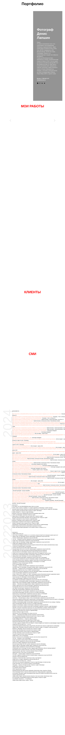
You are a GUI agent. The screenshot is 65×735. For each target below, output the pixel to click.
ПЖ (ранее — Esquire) (17, 554)
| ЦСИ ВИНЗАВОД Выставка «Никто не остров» (29, 494)
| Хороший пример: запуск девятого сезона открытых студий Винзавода (33, 512)
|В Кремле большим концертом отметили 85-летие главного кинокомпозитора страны (40, 533)
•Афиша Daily (15, 504)
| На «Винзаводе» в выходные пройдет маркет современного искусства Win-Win (35, 555)
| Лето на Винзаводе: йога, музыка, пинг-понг (27, 601)
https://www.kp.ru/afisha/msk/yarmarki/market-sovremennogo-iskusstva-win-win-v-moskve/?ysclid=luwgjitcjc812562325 (36, 444)
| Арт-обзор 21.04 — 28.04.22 (25, 649)
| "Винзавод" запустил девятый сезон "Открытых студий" (27, 511)
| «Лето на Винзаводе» (26, 626)
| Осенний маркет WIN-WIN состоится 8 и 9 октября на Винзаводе (30, 580)
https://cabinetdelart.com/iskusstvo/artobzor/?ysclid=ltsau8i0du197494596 (27, 487)
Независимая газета (17, 636)
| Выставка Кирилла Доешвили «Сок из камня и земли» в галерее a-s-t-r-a (30, 515)
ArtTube (14, 536)
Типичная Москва (16, 639)
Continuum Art (16, 534)
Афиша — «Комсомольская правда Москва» (22, 572)
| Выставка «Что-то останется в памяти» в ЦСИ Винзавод (27, 651)
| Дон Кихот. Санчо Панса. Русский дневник (34, 637)
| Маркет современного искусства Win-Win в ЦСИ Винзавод (27, 629)
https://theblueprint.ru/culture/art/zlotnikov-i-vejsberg (23, 451)
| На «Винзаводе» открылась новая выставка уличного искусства (33, 540)
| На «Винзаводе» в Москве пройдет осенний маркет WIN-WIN (32, 565)
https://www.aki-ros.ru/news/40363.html (20, 465)
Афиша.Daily (15, 544)
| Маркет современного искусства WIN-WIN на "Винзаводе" (28, 635)
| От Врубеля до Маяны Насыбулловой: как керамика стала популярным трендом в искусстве (35, 597)
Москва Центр (16, 582)
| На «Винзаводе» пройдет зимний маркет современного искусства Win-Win (34, 530)
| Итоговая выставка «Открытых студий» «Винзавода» (30, 498)
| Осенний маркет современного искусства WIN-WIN (33, 554)
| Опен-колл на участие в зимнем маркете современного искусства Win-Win (34, 537)
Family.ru (15, 589)
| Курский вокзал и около (20, 657)
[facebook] (40, 70)
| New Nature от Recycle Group (25, 654)
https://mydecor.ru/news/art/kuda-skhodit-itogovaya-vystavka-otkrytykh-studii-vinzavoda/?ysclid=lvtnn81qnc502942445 (36, 412)
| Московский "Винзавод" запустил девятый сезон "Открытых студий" (33, 505)
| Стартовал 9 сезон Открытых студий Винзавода (28, 510)
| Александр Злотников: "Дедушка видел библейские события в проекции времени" (38, 636)
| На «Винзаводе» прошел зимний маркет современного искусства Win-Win (34, 524)
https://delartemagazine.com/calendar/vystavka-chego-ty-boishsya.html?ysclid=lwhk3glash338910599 (33, 405)
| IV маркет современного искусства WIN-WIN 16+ (28, 647)
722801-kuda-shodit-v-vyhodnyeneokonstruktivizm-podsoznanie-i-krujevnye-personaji (29, 417)
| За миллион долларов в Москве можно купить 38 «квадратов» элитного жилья (34, 541)
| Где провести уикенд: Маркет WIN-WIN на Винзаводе (27, 628)
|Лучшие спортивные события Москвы (36, 603)
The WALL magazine (17, 584)
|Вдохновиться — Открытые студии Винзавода (27, 607)
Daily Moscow (15, 543)
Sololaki (14, 511)
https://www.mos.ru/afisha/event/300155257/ (21, 469)
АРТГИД (14, 621)
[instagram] (37, 70)
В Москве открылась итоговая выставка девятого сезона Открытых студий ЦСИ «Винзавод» (38, 497)
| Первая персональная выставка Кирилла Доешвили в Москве (28, 514)
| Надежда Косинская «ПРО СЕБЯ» (25, 531)
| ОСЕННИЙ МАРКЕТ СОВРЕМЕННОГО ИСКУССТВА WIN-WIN (34, 584)
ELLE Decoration (16, 545)
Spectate (14, 596)
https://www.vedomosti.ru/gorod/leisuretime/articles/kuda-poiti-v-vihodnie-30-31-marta (29, 445)
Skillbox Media (15, 522)
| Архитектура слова (20, 663)
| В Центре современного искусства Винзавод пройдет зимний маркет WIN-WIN (38, 527)
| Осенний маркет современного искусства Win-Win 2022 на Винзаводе (33, 568)
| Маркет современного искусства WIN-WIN (31, 642)
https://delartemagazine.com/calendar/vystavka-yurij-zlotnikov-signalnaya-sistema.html (30, 466)
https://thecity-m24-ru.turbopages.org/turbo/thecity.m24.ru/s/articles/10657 (27, 406)
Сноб (14, 547)
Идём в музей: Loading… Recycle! (26, 668)
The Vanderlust (16, 605)
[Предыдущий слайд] (10, 95)
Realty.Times (15, 541)
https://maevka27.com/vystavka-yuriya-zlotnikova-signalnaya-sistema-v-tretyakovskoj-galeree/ (31, 448)
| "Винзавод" (19, 508)
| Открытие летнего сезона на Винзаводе (24, 622)
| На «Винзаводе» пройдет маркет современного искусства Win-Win (32, 633)
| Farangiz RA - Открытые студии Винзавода (24, 500)
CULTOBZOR (15, 568)
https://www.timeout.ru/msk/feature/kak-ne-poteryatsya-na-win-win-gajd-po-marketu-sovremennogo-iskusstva (34, 427)
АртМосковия (15, 510)
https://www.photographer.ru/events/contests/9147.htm (23, 421)
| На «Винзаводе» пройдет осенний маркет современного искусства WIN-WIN (33, 563)
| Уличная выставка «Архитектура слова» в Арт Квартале (29, 646)
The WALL (15, 643)
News (14, 591)
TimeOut (14, 526)
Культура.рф (15, 575)
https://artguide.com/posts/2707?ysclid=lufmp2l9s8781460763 (25, 472)
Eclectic (14, 600)
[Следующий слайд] (54, 95)
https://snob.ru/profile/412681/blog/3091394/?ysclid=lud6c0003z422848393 (27, 473)
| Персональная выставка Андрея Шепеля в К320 (26, 536)
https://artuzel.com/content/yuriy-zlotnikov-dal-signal (23, 409)
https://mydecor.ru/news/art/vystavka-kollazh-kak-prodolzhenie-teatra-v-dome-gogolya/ (29, 419)
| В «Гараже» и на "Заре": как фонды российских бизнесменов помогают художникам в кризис (40, 562)
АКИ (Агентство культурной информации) (21, 650)
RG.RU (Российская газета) (18, 548)
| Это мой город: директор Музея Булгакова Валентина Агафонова (33, 538)
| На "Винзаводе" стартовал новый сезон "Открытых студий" (30, 504)
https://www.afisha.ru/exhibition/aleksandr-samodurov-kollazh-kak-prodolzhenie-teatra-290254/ (31, 455)
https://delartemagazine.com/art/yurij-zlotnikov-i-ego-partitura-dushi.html (27, 407)
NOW (14, 657)
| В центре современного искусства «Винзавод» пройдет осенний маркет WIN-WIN (32, 547)
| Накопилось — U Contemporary (25, 667)
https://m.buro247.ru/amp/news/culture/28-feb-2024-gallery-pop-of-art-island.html (28, 488)
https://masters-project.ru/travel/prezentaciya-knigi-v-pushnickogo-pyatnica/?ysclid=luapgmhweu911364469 (34, 480)
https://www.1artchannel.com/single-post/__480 (22, 426)
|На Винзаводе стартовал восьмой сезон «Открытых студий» (32, 604)
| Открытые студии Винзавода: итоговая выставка (40, 650)
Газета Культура (16, 565)
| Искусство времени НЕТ (22, 644)
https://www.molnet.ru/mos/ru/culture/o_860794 (22, 486)
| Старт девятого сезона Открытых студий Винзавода (26, 507)
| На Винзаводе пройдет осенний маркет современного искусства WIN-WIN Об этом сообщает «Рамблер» (38, 590)
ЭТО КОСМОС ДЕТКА (17, 579)
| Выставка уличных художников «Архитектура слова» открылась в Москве (35, 658)
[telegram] (44, 70)
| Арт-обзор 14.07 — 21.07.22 (25, 612)
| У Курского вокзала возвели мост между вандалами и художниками (37, 660)
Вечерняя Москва (16, 658)
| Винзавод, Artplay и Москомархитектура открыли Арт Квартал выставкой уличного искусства (37, 661)
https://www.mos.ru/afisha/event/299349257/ (21, 456)
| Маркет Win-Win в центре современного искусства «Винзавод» (32, 632)
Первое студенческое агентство (19, 573)
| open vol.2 (20, 522)
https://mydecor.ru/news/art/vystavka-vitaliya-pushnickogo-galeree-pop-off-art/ (28, 483)
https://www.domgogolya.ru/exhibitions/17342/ (22, 452)
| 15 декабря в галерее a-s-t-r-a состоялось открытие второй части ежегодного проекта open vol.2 (38, 523)
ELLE (14, 552)
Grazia (14, 628)
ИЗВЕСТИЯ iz (15, 559)
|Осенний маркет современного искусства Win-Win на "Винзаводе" (33, 545)
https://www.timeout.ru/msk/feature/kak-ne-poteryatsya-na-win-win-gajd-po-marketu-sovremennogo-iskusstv (34, 435)
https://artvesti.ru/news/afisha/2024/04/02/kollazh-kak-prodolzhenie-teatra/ (27, 453)
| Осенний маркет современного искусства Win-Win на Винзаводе (30, 589)
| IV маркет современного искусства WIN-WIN (26, 630)
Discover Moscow (16, 540)
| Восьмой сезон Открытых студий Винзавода (28, 598)
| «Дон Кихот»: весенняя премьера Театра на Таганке (31, 639)
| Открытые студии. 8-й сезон (22, 600)
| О (33, 586)
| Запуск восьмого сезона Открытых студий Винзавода (27, 619)
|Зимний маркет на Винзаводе (25, 534)
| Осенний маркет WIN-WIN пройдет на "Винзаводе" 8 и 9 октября (31, 549)
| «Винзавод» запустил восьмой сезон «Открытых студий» (29, 616)
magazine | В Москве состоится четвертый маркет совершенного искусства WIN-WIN (34, 643)
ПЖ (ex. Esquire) (16, 498)
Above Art (15, 630)
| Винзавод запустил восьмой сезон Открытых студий (30, 618)
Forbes (14, 496)
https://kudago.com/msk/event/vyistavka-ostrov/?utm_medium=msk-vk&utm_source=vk (30, 463)
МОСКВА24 (15, 549)
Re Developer (15, 661)
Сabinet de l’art (16, 612)
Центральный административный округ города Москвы (24, 587)
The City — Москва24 (17, 527)
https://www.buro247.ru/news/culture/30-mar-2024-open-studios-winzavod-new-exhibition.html (31, 459)
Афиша (14, 635)
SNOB (14, 500)
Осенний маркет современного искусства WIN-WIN (28, 577)
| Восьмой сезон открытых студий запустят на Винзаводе (47, 614)
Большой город (16, 497)
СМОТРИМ (15, 580)
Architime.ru (15, 646)
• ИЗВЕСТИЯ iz (15, 654)
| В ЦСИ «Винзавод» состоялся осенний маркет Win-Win (30, 544)
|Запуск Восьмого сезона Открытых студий (28, 605)
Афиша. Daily (15, 524)
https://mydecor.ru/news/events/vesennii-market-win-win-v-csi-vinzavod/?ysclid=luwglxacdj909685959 (32, 442)
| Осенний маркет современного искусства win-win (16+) (37, 573)
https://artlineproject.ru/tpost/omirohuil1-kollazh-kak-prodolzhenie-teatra (26, 420)
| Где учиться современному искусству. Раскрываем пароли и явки (30, 501)
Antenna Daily (16, 618)
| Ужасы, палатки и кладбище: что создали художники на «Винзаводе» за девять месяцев (33, 496)
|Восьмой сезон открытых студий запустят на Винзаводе (30, 610)
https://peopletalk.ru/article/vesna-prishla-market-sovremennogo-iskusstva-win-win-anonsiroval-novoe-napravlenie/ (35, 470)
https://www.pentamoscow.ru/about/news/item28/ (22, 458)
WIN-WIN (52, 586)
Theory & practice (16, 583)
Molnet (14, 514)
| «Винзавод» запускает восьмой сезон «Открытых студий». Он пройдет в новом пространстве (37, 615)
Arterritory (15, 644)
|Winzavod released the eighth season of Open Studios (29, 608)
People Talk (15, 577)
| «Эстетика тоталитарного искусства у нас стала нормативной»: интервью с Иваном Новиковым (36, 596)
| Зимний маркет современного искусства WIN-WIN (26, 526)
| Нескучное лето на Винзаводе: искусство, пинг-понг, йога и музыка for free (31, 625)
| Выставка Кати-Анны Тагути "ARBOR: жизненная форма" (27, 558)
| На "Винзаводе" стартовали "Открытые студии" (25, 503)
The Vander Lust (16, 494)
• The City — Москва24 (16, 626)
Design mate (15, 529)
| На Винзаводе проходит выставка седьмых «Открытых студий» (33, 665)
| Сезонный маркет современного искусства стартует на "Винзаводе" (33, 582)
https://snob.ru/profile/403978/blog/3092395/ (21, 434)
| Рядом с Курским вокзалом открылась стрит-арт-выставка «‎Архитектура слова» (35, 664)
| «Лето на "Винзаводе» (23, 623)
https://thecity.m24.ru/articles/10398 (19, 446)
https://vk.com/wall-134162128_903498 (20, 484)
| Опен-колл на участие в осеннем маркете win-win (28, 575)
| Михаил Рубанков (22, 656)
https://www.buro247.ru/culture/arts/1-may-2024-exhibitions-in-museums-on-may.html (29, 416)
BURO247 (15, 501)
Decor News (15, 523)
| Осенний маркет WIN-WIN (26, 551)
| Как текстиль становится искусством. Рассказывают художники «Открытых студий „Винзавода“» (37, 594)
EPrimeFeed (15, 608)
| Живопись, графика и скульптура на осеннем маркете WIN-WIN (37, 548)
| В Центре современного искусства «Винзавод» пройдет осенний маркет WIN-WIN (35, 559)
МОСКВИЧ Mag (16, 538)
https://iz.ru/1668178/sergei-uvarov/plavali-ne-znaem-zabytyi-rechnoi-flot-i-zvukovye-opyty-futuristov (32, 481)
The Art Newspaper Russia (18, 660)
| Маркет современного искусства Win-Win (40, 572)
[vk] (42, 70)
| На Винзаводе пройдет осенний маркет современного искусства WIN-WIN (33, 543)
